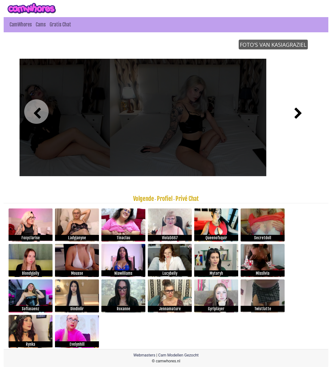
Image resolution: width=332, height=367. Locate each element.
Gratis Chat (60, 25)
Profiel (164, 198)
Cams (41, 25)
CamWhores (21, 25)
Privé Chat (187, 198)
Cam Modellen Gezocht (178, 355)
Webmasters (144, 355)
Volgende (143, 198)
